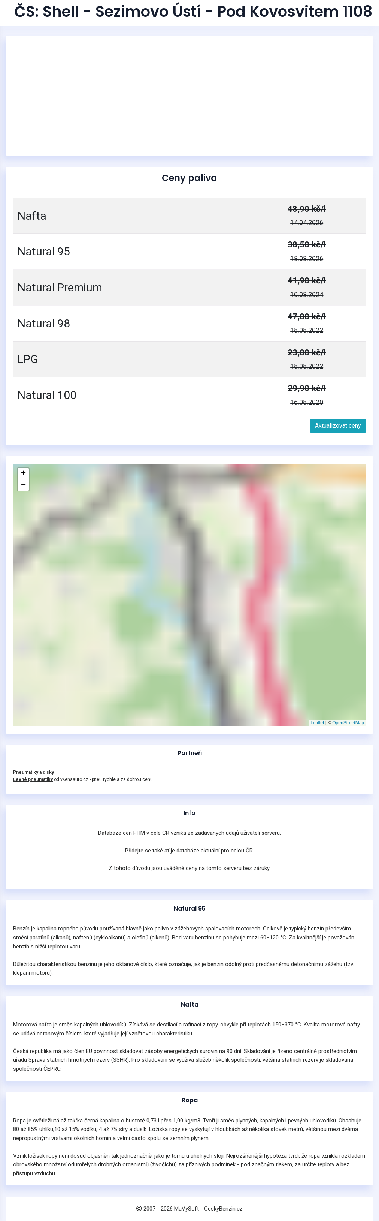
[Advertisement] (189, 95)
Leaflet (317, 722)
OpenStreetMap (348, 722)
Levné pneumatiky (33, 779)
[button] (23, 473)
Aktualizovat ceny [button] (338, 425)
